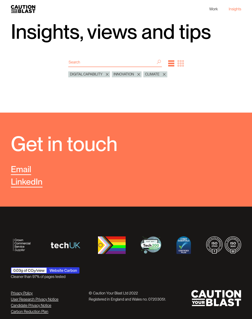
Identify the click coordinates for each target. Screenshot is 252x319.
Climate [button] (155, 74)
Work (213, 9)
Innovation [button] (127, 74)
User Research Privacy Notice (34, 299)
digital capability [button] (89, 74)
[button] (171, 63)
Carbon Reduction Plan (29, 311)
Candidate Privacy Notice (31, 305)
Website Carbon (63, 270)
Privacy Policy (22, 293)
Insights (235, 9)
